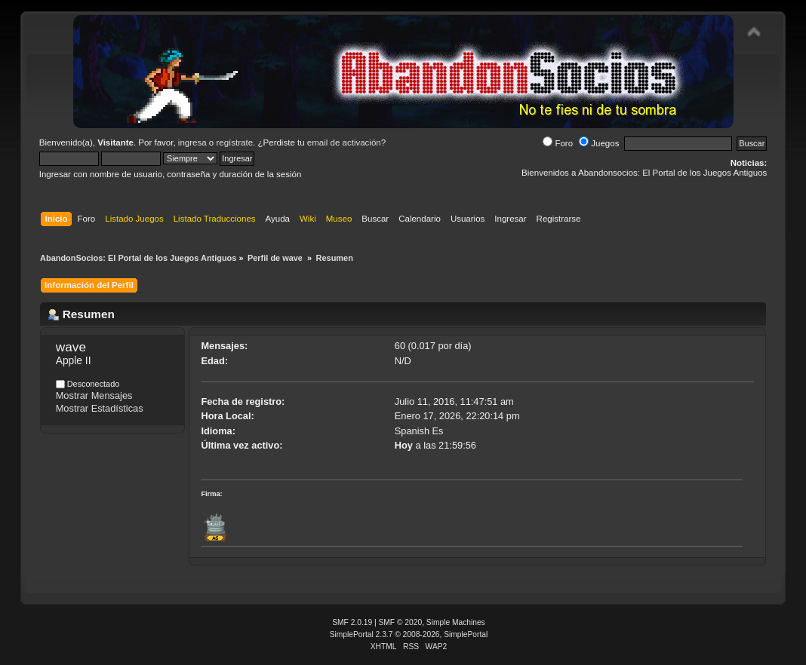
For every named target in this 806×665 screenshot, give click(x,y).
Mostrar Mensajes (94, 395)
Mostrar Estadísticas (99, 408)
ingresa (192, 142)
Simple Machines (455, 622)
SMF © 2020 (401, 622)
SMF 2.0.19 (352, 622)
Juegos (599, 143)
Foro (558, 143)
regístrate (234, 142)
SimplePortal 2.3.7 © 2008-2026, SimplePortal (409, 634)
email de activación (344, 142)
